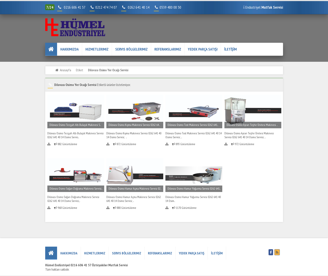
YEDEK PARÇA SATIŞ (191, 253)
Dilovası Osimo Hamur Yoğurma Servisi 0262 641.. (194, 188)
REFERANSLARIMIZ (167, 49)
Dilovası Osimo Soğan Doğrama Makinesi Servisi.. (76, 188)
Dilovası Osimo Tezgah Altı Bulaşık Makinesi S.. (75, 125)
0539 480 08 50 (168, 7)
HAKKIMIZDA (69, 49)
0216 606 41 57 (74, 7)
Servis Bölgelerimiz (131, 49)
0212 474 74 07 (104, 7)
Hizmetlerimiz (97, 49)
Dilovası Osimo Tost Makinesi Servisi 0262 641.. (193, 125)
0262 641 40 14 (140, 7)
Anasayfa (65, 70)
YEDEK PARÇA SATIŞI (203, 49)
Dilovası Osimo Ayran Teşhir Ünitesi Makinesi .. (252, 125)
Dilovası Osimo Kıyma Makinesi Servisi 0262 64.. (134, 125)
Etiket (79, 70)
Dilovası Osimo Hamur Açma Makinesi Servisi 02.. (135, 188)
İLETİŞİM (230, 49)
